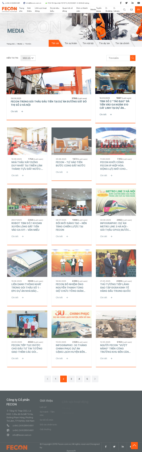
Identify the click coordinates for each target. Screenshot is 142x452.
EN (138, 9)
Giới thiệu (29, 9)
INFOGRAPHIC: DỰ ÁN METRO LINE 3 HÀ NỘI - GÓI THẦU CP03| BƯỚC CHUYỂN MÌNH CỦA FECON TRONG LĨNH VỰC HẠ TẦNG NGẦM (117, 227)
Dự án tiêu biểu (54, 9)
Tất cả (55, 43)
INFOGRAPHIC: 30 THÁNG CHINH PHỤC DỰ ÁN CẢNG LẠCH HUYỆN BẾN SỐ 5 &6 (73, 349)
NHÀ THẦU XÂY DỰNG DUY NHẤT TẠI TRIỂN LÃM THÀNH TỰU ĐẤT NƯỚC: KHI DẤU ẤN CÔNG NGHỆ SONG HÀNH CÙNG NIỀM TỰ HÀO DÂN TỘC (28, 166)
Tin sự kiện (71, 43)
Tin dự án (104, 43)
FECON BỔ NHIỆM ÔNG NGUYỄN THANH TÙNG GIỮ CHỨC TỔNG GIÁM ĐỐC (71, 288)
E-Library (117, 9)
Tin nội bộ (88, 43)
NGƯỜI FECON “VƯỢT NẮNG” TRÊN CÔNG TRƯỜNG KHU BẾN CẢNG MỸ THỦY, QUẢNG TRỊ (117, 349)
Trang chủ (21, 9)
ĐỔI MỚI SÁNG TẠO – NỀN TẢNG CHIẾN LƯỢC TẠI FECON (73, 226)
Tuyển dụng (99, 9)
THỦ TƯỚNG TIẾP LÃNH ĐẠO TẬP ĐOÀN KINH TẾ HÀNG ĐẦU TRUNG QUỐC (117, 287)
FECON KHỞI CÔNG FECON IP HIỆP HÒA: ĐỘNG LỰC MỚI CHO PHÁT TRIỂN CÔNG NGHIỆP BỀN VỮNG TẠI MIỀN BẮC (115, 166)
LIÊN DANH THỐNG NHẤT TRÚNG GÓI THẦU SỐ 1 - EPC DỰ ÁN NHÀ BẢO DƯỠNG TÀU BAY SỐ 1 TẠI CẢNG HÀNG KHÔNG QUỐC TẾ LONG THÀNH (29, 288)
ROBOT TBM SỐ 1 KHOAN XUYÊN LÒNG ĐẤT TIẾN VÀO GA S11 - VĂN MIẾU (28, 226)
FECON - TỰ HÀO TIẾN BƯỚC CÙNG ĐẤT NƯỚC (72, 164)
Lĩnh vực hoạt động (41, 9)
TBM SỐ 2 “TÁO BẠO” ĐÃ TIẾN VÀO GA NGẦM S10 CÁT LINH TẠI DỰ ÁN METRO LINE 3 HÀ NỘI (115, 105)
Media (93, 9)
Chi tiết (18, 111)
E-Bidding (109, 9)
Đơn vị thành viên (82, 9)
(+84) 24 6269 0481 (20, 427)
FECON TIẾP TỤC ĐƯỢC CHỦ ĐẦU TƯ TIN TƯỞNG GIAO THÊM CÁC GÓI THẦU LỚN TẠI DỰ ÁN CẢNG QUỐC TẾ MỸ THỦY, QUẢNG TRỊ (29, 349)
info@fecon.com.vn (19, 437)
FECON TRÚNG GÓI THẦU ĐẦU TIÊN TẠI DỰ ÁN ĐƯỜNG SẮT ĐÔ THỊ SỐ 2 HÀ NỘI (49, 103)
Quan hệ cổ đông (67, 9)
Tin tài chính (122, 43)
